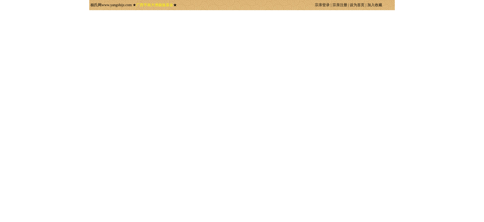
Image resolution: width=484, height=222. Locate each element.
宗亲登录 (322, 5)
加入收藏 (374, 5)
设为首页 (357, 5)
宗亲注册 (339, 5)
